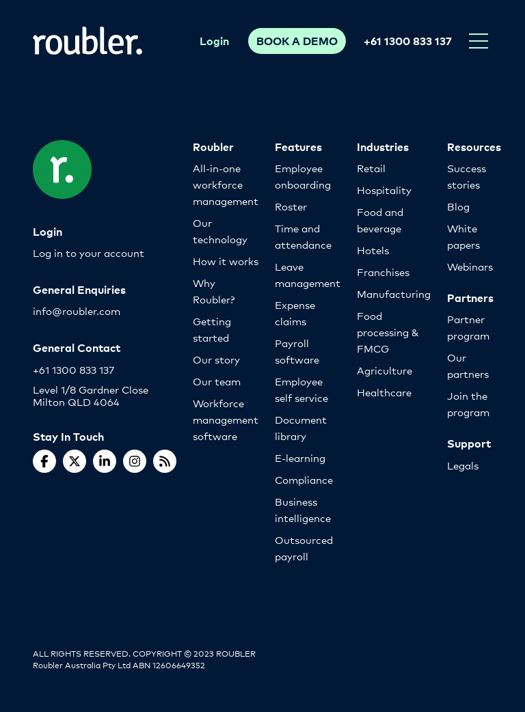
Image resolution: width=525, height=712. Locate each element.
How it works (225, 260)
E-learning (300, 457)
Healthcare (384, 391)
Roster (291, 206)
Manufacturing (394, 293)
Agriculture (384, 370)
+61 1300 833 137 (408, 40)
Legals (463, 464)
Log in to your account (88, 252)
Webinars (470, 266)
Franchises (383, 271)
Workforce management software (225, 419)
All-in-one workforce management (225, 184)
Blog (458, 206)
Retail (371, 167)
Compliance (304, 479)
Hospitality (384, 189)
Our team (217, 380)
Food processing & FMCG (388, 332)
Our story (216, 359)
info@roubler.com (76, 310)
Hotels (373, 249)
